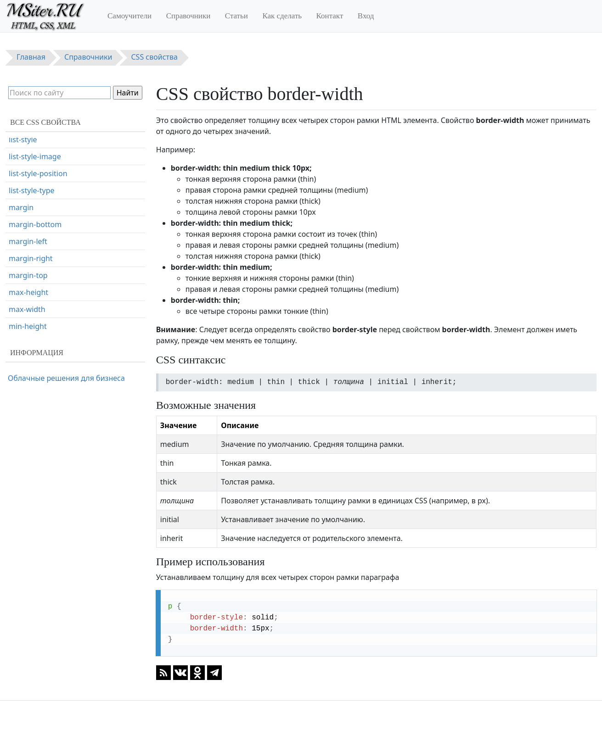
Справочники (188, 15)
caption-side (30, 213)
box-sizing (26, 196)
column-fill (27, 298)
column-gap (29, 315)
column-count (32, 281)
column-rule (30, 332)
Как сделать (282, 15)
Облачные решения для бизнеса (66, 378)
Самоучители (129, 15)
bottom (21, 162)
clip (15, 247)
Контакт (329, 15)
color (17, 264)
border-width (31, 145)
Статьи (236, 15)
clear (17, 230)
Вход (366, 15)
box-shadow (30, 179)
